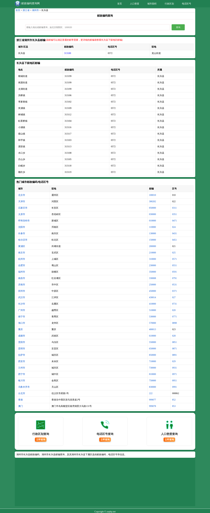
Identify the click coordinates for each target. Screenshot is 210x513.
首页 (119, 3)
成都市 (21, 336)
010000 (152, 220)
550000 (152, 342)
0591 (174, 272)
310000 (152, 259)
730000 (152, 368)
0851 (174, 342)
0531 (174, 284)
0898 (174, 323)
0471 (174, 220)
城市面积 (152, 3)
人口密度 (134, 3)
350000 (152, 272)
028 (174, 336)
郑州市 (21, 291)
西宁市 (21, 374)
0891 (174, 355)
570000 (152, 323)
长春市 (21, 233)
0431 (174, 233)
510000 (152, 310)
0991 (174, 387)
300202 (152, 201)
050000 (152, 208)
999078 (152, 406)
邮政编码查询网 (30, 3)
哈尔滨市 (22, 240)
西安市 (21, 361)
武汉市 (21, 297)
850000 (152, 355)
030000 (152, 214)
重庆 (20, 329)
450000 (152, 291)
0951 (174, 380)
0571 (174, 259)
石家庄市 (22, 208)
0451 (174, 240)
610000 (152, 336)
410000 (152, 304)
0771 (174, 316)
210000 (152, 252)
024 (174, 227)
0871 (174, 348)
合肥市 (21, 265)
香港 (20, 400)
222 (151, 393)
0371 (174, 291)
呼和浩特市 (24, 220)
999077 (152, 400)
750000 (152, 380)
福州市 (21, 272)
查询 (178, 27)
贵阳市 (21, 342)
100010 (152, 195)
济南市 (21, 284)
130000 (152, 233)
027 (174, 297)
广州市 (21, 310)
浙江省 (26, 10)
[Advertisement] (105, 483)
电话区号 (186, 3)
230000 (152, 265)
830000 (152, 387)
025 (174, 252)
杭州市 (21, 259)
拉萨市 (21, 355)
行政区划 (169, 3)
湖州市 (35, 10)
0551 (174, 265)
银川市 (21, 380)
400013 (152, 329)
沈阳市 (21, 227)
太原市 (21, 214)
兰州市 (21, 368)
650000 (152, 348)
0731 (174, 304)
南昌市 (21, 278)
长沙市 (21, 304)
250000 (152, 284)
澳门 (20, 406)
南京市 (21, 252)
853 (174, 406)
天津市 (21, 201)
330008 (152, 278)
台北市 (21, 393)
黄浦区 (21, 246)
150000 (152, 240)
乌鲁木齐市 (24, 387)
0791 (174, 278)
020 (174, 310)
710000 (152, 361)
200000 (152, 246)
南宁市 (21, 316)
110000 (152, 227)
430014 (152, 297)
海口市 (21, 323)
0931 (174, 368)
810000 (152, 374)
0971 (174, 374)
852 (174, 400)
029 (174, 361)
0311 (174, 208)
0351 (174, 214)
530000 (152, 316)
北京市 (21, 195)
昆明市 (21, 348)
